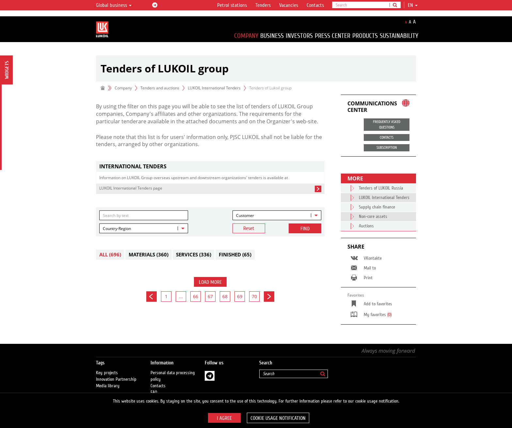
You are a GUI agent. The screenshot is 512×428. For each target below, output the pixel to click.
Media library (108, 379)
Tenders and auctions (159, 88)
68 (225, 296)
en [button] (413, 5)
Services (193, 254)
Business (272, 35)
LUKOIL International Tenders (214, 88)
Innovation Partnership (116, 372)
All (110, 254)
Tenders (263, 5)
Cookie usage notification (278, 418)
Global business (114, 5)
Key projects (107, 366)
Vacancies (288, 5)
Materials (148, 254)
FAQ (154, 386)
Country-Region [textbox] (117, 228)
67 (210, 296)
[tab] (210, 166)
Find (305, 229)
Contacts (315, 5)
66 (195, 296)
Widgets (7, 70)
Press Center (332, 35)
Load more (210, 282)
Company (246, 35)
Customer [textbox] (245, 215)
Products (365, 35)
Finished (235, 254)
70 (254, 296)
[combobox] (276, 215)
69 (239, 296)
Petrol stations (232, 5)
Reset (248, 228)
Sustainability (399, 35)
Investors (299, 35)
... (181, 296)
